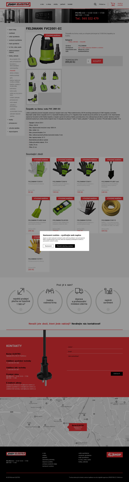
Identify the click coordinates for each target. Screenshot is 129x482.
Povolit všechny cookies (65, 246)
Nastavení (48, 246)
